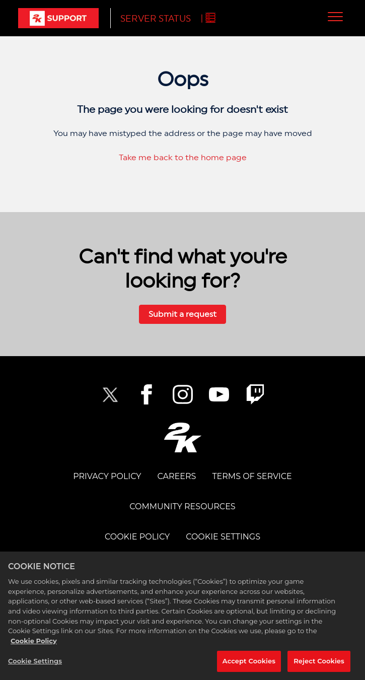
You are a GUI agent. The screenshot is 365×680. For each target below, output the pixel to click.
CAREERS (176, 476)
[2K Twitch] (255, 394)
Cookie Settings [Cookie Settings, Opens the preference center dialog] (35, 663)
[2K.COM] (182, 437)
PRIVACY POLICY (107, 476)
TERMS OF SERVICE (251, 476)
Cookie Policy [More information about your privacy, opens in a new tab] (34, 642)
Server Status (155, 18)
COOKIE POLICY (137, 536)
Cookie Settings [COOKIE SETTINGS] (223, 536)
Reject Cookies (319, 663)
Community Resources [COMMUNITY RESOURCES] (182, 506)
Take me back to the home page (183, 157)
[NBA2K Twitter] (110, 394)
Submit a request (182, 314)
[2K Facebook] (146, 394)
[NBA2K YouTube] (219, 394)
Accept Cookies (249, 663)
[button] (335, 16)
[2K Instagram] (183, 394)
